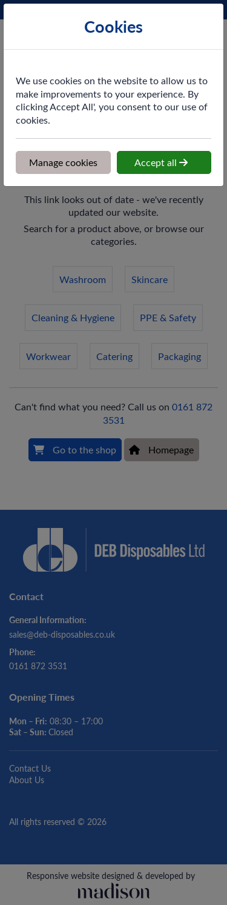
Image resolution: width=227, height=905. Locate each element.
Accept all (161, 162)
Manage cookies (63, 162)
